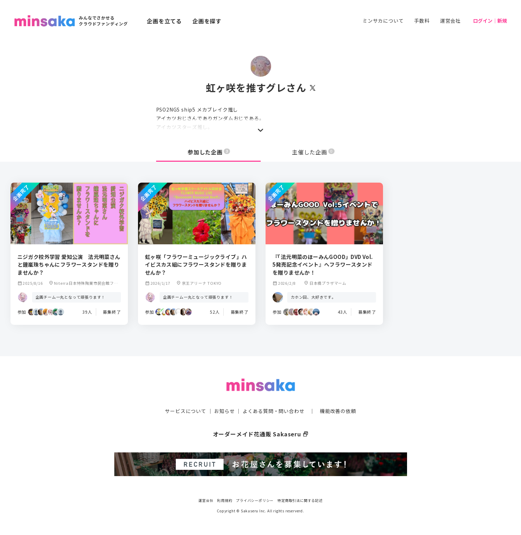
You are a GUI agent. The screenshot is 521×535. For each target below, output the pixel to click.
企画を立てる (164, 21)
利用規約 (224, 500)
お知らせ (224, 410)
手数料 (421, 20)
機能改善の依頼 (338, 410)
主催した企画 (313, 152)
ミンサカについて (383, 20)
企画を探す (207, 21)
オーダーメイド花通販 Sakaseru (260, 434)
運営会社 (450, 20)
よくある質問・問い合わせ (274, 410)
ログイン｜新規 (490, 20)
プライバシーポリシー (255, 500)
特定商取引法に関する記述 (300, 500)
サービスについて (185, 410)
